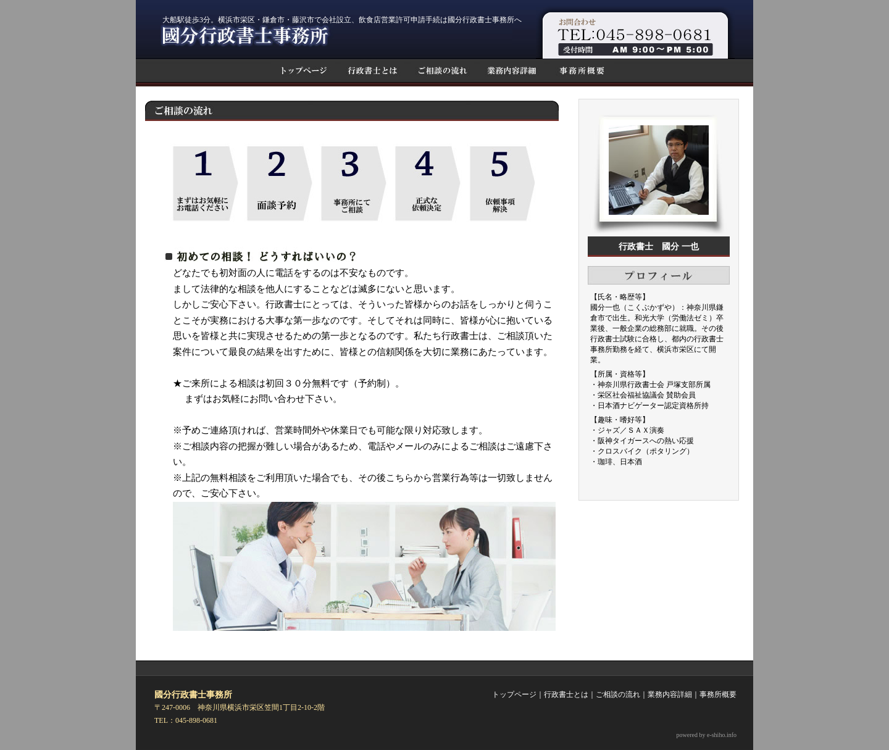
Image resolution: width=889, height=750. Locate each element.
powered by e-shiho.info (707, 734)
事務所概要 (718, 694)
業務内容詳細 (670, 694)
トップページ (514, 694)
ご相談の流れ (618, 694)
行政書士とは (566, 694)
